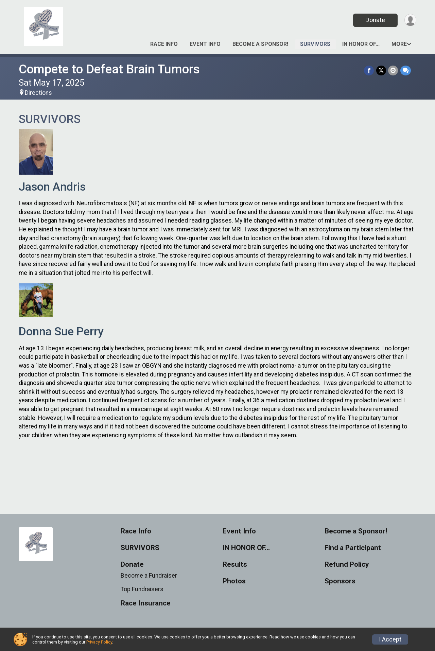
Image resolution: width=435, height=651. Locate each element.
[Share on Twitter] (381, 70)
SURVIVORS (315, 44)
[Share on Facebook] (370, 70)
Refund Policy (347, 564)
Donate (375, 19)
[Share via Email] (393, 70)
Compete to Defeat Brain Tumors (109, 69)
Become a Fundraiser (149, 575)
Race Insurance (146, 603)
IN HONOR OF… (361, 44)
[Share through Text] (405, 70)
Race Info (164, 44)
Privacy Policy (99, 642)
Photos (234, 581)
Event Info (205, 44)
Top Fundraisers (142, 589)
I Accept (390, 639)
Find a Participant (353, 548)
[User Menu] (410, 20)
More (399, 44)
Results (235, 564)
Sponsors (340, 581)
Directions (38, 92)
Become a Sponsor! (260, 44)
